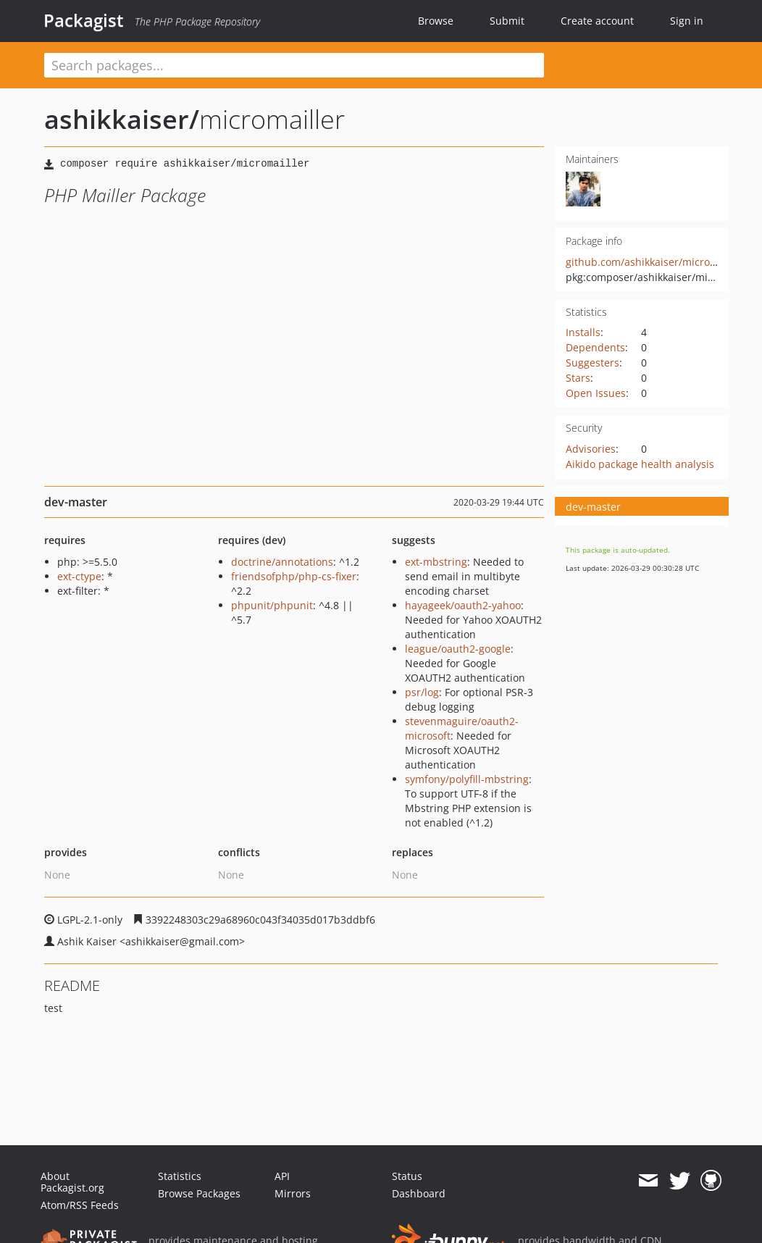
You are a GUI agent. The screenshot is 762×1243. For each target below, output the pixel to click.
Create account (597, 21)
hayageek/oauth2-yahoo (463, 605)
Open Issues (596, 393)
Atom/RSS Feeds (80, 1205)
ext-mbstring (436, 562)
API (282, 1176)
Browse (435, 21)
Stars (578, 378)
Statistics (179, 1176)
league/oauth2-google (458, 649)
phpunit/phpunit (272, 605)
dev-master (593, 507)
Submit (507, 21)
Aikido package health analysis (640, 464)
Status (407, 1176)
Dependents (595, 347)
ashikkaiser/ (121, 119)
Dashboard (418, 1193)
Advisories (591, 449)
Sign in (686, 21)
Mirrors (293, 1193)
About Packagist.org (72, 1181)
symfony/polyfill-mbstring (467, 779)
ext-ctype (79, 576)
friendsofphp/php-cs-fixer (293, 576)
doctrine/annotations (282, 562)
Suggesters (592, 362)
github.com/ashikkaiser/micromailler (655, 262)
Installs (583, 332)
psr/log (422, 692)
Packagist (83, 20)
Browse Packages (199, 1193)
